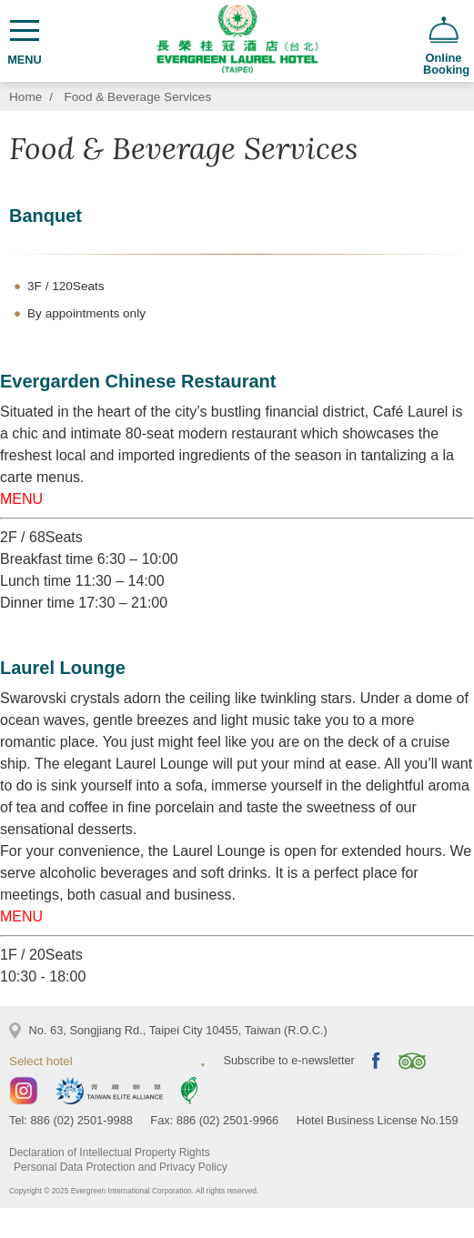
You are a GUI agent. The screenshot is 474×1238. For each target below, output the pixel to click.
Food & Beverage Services (138, 97)
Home (25, 97)
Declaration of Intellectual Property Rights (109, 1152)
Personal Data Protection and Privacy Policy (120, 1167)
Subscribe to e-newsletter (288, 1060)
